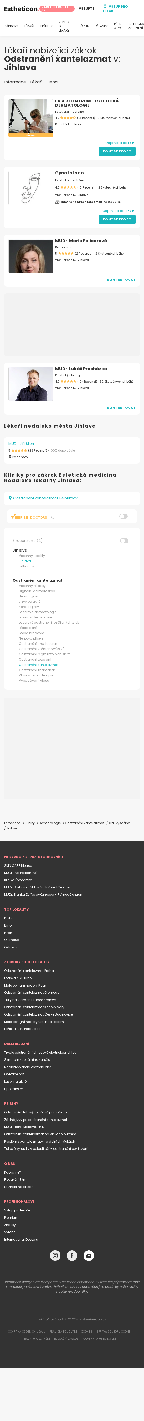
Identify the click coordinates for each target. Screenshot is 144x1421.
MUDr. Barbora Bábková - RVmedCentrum (37, 887)
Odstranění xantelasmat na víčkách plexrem (40, 1134)
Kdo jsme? (12, 1172)
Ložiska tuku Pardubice (22, 1029)
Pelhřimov (27, 566)
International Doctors (21, 1239)
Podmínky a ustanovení (99, 1339)
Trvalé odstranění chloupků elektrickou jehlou (40, 1052)
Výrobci (10, 1232)
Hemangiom (29, 596)
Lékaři (36, 82)
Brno (8, 925)
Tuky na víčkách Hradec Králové (30, 1000)
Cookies (86, 1332)
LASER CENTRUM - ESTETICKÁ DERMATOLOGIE (87, 103)
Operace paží (15, 1074)
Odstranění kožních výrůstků (42, 649)
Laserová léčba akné (35, 617)
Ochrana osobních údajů (26, 1332)
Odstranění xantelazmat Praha (29, 970)
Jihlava (25, 561)
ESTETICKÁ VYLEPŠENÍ (136, 26)
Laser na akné (15, 1081)
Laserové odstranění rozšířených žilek (49, 622)
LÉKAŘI (29, 26)
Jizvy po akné (29, 601)
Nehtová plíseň (31, 638)
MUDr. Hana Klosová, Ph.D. (24, 1127)
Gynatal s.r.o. (70, 173)
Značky (10, 1224)
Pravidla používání (63, 1332)
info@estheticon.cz (91, 1319)
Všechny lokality (32, 555)
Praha (9, 918)
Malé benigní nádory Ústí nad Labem (34, 1021)
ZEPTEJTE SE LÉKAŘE (66, 26)
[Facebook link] (72, 1256)
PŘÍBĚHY (46, 26)
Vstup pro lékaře (17, 1210)
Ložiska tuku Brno (18, 978)
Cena (52, 82)
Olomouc (11, 940)
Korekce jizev (29, 607)
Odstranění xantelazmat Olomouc (31, 992)
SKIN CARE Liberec (18, 865)
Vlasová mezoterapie (36, 675)
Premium (11, 1217)
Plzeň (8, 932)
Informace (15, 82)
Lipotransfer (13, 1089)
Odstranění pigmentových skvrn (45, 654)
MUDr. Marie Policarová (81, 241)
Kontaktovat (117, 151)
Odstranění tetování (35, 659)
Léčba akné (28, 628)
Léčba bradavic (31, 633)
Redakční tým (15, 1179)
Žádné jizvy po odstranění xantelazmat (35, 1119)
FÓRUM (84, 26)
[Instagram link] (55, 1256)
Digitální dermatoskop (37, 591)
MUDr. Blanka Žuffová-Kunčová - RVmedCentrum (44, 894)
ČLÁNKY (102, 26)
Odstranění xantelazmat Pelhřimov (43, 498)
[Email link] (89, 1255)
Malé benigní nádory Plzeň (25, 985)
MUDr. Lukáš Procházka (81, 369)
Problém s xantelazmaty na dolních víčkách (39, 1141)
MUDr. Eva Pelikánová (21, 872)
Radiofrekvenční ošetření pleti (28, 1067)
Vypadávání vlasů (34, 680)
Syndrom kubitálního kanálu (27, 1059)
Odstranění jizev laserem (39, 643)
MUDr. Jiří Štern (21, 443)
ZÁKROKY (11, 26)
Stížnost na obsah (19, 1187)
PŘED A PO (117, 26)
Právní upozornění (36, 1339)
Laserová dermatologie (37, 612)
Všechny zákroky (32, 585)
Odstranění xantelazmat (38, 664)
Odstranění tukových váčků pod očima (35, 1112)
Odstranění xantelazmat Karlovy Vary (34, 1007)
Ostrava (10, 947)
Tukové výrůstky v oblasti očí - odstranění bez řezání (46, 1148)
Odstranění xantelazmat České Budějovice (38, 1014)
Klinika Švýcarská (18, 880)
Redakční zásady (66, 1339)
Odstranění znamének (37, 670)
